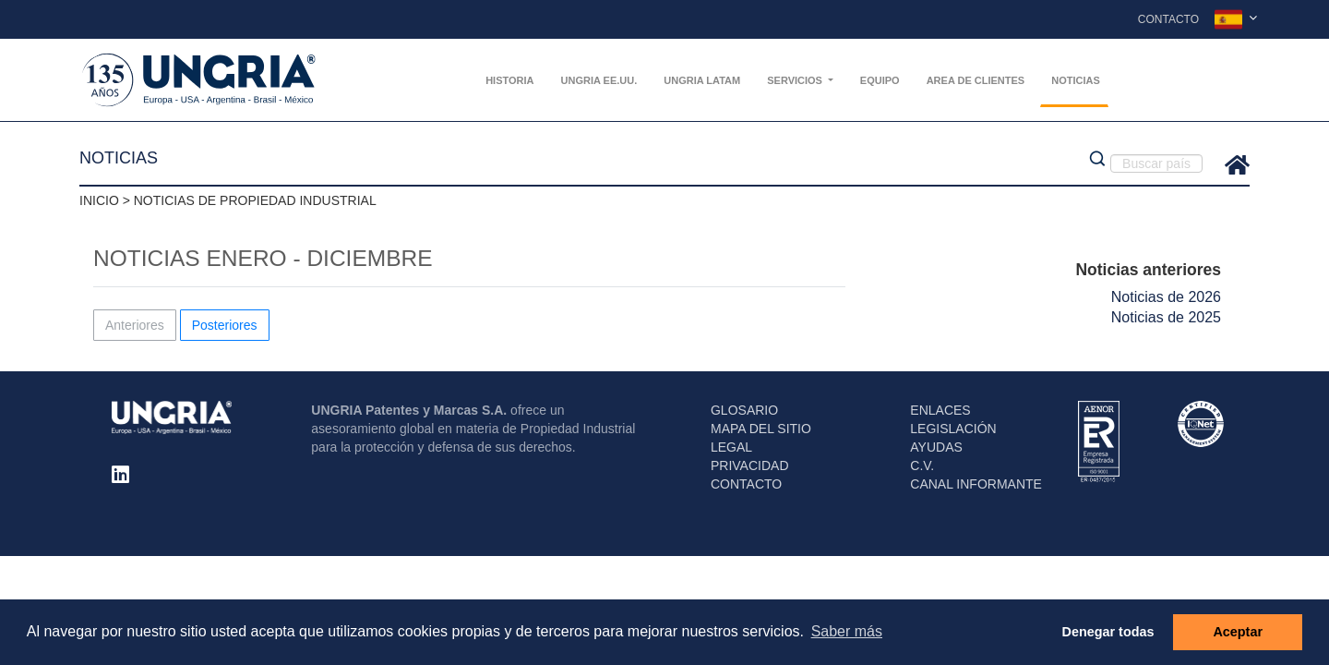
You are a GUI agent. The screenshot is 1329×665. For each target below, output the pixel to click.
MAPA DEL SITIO (761, 428)
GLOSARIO (744, 410)
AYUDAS (936, 447)
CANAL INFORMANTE (976, 484)
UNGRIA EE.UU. (599, 80)
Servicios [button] (796, 80)
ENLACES (940, 410)
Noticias (1075, 80)
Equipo (880, 80)
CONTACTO (746, 484)
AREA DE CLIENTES (976, 80)
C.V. (922, 465)
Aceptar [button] (1238, 631)
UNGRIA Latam (702, 80)
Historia (509, 80)
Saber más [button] (846, 631)
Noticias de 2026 (1166, 297)
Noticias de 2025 (1166, 317)
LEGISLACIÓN (953, 428)
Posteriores (224, 325)
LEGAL (731, 447)
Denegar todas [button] (1108, 631)
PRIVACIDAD (750, 465)
